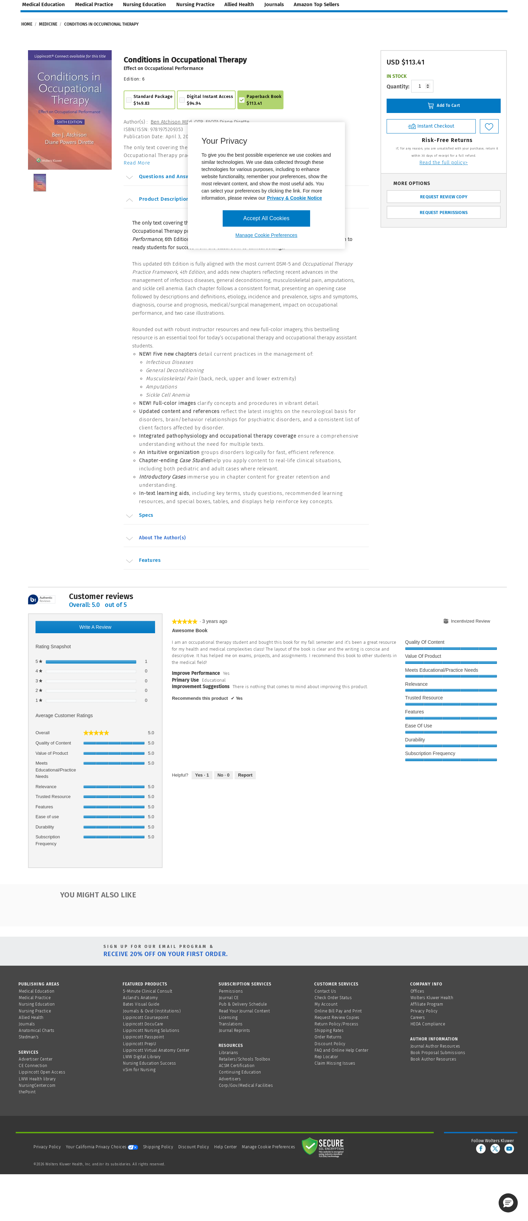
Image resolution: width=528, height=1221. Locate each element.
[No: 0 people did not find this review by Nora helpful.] (223, 775)
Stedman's (29, 1037)
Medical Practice (35, 997)
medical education (43, 4)
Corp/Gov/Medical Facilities (246, 1085)
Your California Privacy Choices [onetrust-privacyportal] (102, 1147)
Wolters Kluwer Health (432, 997)
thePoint (27, 1092)
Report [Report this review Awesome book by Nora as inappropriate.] (245, 775)
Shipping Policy (158, 1147)
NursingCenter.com (37, 1085)
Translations (231, 1024)
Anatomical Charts (37, 1030)
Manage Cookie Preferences (268, 1147)
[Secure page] (324, 1147)
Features (143, 561)
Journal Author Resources (435, 1046)
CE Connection (33, 1065)
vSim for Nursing (139, 1069)
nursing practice (195, 4)
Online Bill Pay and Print (338, 1011)
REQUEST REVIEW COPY (443, 196)
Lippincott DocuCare (143, 1024)
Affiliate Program (427, 1004)
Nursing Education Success (149, 1063)
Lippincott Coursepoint (145, 1017)
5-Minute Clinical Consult (147, 991)
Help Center (226, 1147)
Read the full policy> (443, 163)
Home (26, 24)
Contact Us (325, 991)
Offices (418, 991)
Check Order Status (333, 997)
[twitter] (495, 1148)
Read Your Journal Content (244, 1011)
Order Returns (328, 1037)
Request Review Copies (337, 1017)
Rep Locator (326, 1056)
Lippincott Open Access (42, 1072)
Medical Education (37, 991)
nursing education (144, 4)
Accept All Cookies (266, 218)
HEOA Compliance (428, 1024)
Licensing (228, 1017)
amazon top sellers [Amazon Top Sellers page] (316, 4)
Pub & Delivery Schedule (243, 1004)
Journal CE (229, 997)
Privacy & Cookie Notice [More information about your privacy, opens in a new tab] (294, 198)
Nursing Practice (35, 1011)
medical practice (94, 4)
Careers (418, 1017)
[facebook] (481, 1148)
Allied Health (31, 1017)
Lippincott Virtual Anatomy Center (156, 1050)
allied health (239, 4)
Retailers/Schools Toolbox (244, 1059)
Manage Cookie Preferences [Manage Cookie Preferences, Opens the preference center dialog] (266, 235)
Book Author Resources (434, 1059)
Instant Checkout (431, 126)
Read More (137, 163)
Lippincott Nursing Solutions (151, 1030)
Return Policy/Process (337, 1024)
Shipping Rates (329, 1030)
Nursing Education (37, 1004)
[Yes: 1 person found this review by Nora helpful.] (202, 775)
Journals (27, 1024)
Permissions (231, 991)
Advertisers (230, 1079)
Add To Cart (443, 106)
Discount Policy (330, 1043)
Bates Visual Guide (141, 1004)
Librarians (228, 1052)
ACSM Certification (237, 1065)
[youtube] (509, 1148)
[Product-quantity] (422, 86)
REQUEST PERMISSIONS (444, 212)
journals (274, 4)
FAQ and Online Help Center (341, 1050)
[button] (508, 1202)
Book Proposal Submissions (438, 1052)
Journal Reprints (234, 1030)
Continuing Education (240, 1072)
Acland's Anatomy (140, 997)
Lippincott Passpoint (143, 1037)
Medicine (48, 24)
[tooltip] (41, 600)
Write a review (102, 628)
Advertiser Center (36, 1059)
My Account (326, 1004)
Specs (139, 516)
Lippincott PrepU (139, 1043)
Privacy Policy (424, 1011)
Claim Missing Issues (335, 1063)
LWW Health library (37, 1079)
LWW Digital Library (142, 1056)
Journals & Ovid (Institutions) (152, 1011)
